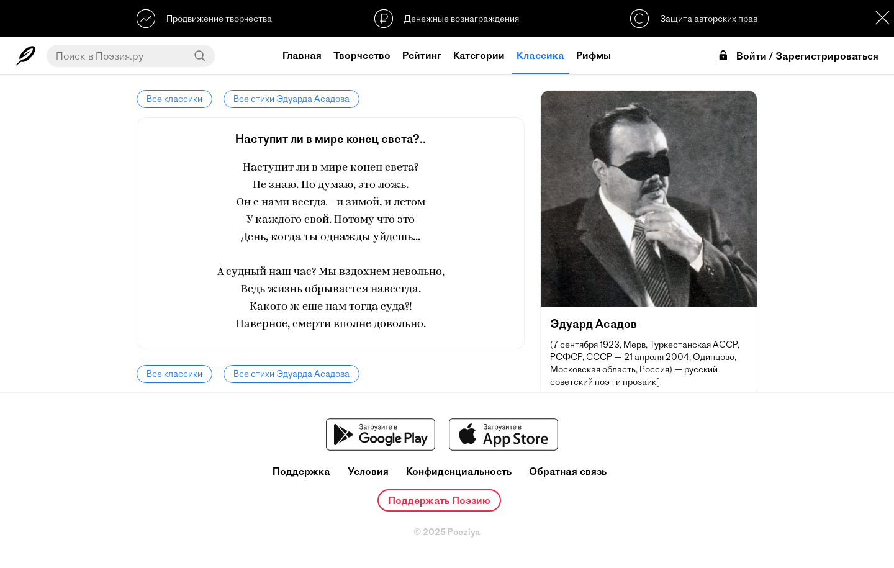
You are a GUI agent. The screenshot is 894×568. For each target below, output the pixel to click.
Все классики (174, 98)
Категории (479, 55)
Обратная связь (568, 471)
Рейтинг (421, 55)
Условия (368, 471)
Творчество (362, 55)
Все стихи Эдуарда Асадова (291, 98)
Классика (540, 55)
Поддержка (301, 471)
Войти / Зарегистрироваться (797, 56)
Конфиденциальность (459, 471)
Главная (302, 55)
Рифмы (593, 55)
